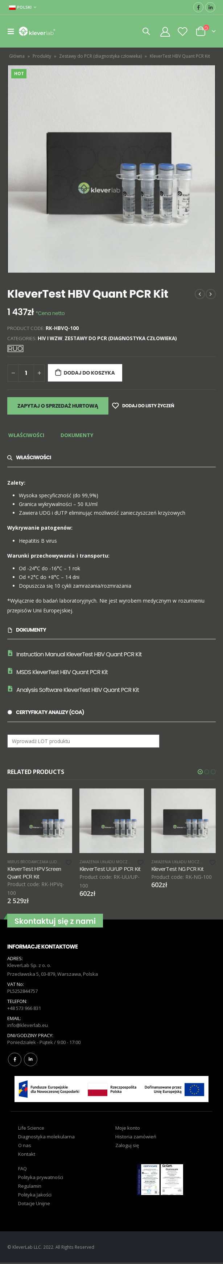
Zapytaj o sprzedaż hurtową (57, 405)
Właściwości (26, 435)
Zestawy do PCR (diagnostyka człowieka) (100, 56)
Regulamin (29, 1187)
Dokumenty (77, 435)
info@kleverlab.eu (27, 1026)
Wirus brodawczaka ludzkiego (39, 861)
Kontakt (26, 1155)
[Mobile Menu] (13, 31)
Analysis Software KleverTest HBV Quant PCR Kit (77, 690)
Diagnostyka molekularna (46, 1138)
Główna (17, 56)
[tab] (26, 435)
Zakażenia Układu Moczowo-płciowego (120, 861)
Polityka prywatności (40, 1178)
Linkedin (30, 1061)
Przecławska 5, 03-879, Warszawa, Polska (52, 975)
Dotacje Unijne (34, 1205)
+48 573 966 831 (24, 1009)
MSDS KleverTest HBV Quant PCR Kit (62, 672)
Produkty (42, 56)
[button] (200, 771)
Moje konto (127, 1129)
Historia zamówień (135, 1138)
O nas (24, 1146)
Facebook (14, 1061)
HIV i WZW (50, 338)
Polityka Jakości (34, 1196)
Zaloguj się (127, 1146)
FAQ (22, 1170)
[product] (39, 820)
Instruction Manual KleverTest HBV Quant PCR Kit (79, 654)
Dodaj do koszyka (89, 372)
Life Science (31, 1129)
